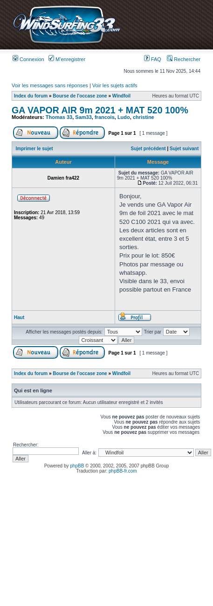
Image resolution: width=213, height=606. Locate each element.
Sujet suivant (184, 148)
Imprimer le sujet (34, 148)
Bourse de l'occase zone (80, 95)
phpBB (77, 465)
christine (143, 117)
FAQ (152, 59)
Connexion (28, 59)
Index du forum (31, 95)
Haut (19, 317)
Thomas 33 (59, 117)
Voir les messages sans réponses (50, 85)
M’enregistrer (66, 59)
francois (105, 117)
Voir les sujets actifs (114, 85)
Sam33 (83, 117)
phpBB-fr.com (123, 471)
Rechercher (183, 59)
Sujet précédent (148, 148)
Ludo (123, 117)
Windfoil (121, 95)
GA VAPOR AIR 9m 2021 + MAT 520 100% (100, 110)
